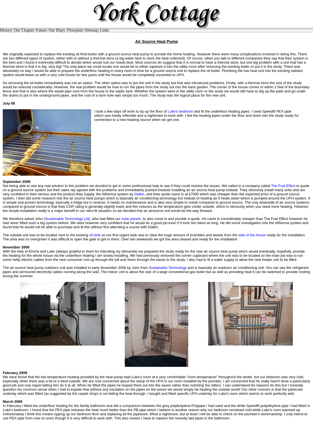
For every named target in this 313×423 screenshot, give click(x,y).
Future (41, 30)
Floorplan (75, 30)
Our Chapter (24, 30)
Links (104, 30)
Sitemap (91, 30)
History (6, 30)
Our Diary (57, 30)
